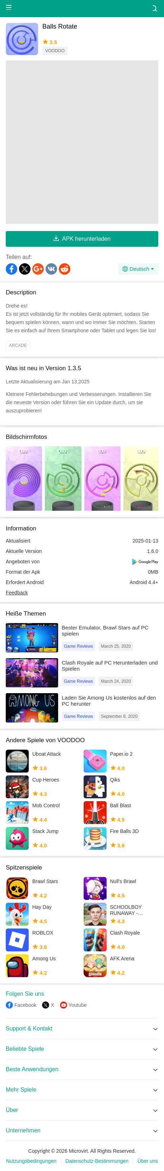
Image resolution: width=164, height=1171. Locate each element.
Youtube (78, 1005)
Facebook (25, 1005)
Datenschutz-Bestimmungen (96, 1161)
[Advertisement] (82, 142)
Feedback (17, 593)
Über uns (147, 1161)
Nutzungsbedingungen (31, 1161)
